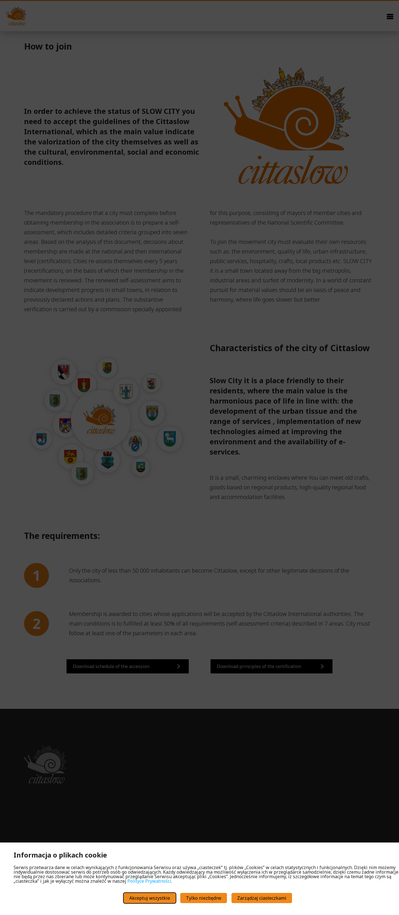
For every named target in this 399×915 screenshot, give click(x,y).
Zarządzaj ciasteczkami (261, 898)
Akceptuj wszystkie (149, 898)
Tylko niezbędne (203, 898)
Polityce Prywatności (149, 881)
